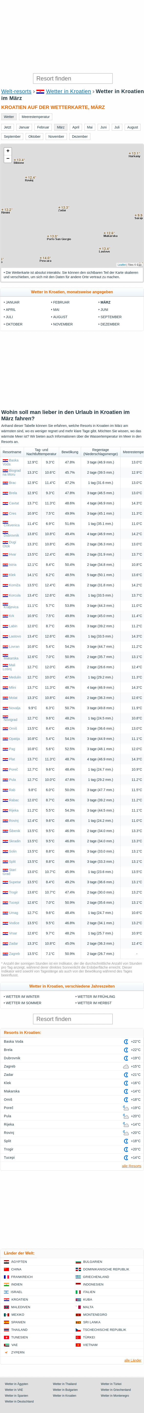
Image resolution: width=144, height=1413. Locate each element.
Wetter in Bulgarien (65, 1390)
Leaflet (122, 264)
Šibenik (14, 831)
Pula (12, 780)
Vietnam (90, 1345)
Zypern (18, 1352)
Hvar (12, 554)
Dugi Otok (9, 544)
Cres (12, 513)
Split (12, 862)
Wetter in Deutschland (19, 1401)
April (11, 310)
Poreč (13, 769)
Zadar (13, 943)
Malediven (20, 1307)
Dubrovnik (11, 535)
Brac (12, 483)
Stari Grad (9, 872)
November (63, 324)
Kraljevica (11, 607)
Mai (56, 310)
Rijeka (14, 810)
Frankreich (22, 1277)
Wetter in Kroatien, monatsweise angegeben (72, 292)
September (111, 317)
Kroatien (19, 1299)
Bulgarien (92, 1262)
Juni (104, 310)
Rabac (14, 800)
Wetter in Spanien (16, 1395)
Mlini (12, 687)
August (60, 317)
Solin (13, 851)
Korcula (15, 595)
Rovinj (14, 821)
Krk (11, 616)
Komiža (15, 585)
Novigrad (10, 720)
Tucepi (14, 902)
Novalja (15, 708)
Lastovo (15, 636)
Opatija (14, 739)
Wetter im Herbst (95, 1003)
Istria (12, 565)
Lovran (14, 646)
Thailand (19, 1330)
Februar (61, 302)
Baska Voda (13, 1041)
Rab (12, 790)
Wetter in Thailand (65, 1384)
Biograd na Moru (12, 472)
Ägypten (19, 1262)
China (16, 1269)
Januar (13, 302)
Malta (88, 1307)
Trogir (13, 892)
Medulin (15, 677)
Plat (12, 759)
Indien (16, 1284)
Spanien (18, 1322)
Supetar (15, 882)
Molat (13, 698)
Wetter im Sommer (23, 1003)
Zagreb (14, 954)
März (105, 302)
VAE (14, 1345)
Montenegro (95, 1314)
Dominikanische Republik (106, 1269)
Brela (13, 493)
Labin (13, 626)
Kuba (87, 1299)
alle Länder (132, 1360)
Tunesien (19, 1337)
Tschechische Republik (104, 1330)
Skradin (15, 841)
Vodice (14, 923)
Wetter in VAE (14, 1390)
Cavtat (14, 503)
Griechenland (96, 1277)
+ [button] (8, 151)
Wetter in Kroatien (68, 91)
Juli (9, 317)
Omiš (13, 728)
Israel (16, 1292)
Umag (13, 913)
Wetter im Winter (23, 997)
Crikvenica (12, 525)
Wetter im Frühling (96, 997)
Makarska (11, 658)
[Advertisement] (72, 36)
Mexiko (17, 1314)
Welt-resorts (16, 91)
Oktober (14, 324)
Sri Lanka (92, 1322)
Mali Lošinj (9, 667)
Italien (89, 1292)
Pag (12, 749)
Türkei (89, 1337)
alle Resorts (131, 1166)
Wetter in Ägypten (16, 1384)
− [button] (8, 159)
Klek (12, 575)
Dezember (110, 324)
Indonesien (93, 1284)
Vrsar (13, 933)
